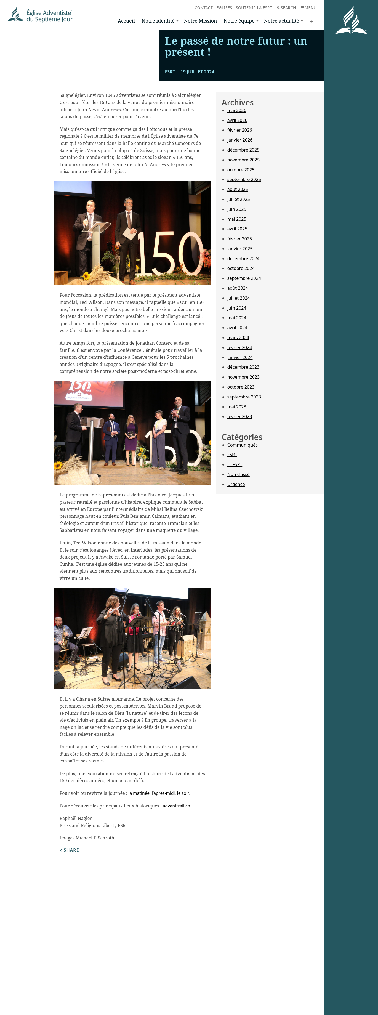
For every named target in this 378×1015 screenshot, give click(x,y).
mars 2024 (238, 423)
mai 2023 (236, 492)
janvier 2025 (240, 334)
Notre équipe (239, 20)
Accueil (126, 20)
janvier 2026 (240, 225)
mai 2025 (236, 304)
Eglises (224, 7)
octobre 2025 (241, 255)
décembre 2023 (243, 452)
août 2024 (237, 373)
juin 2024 (236, 393)
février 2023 (239, 502)
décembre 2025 (243, 235)
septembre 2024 (244, 363)
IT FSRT (234, 550)
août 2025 (237, 275)
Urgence (236, 570)
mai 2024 (236, 403)
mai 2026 (236, 196)
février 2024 (239, 433)
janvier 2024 (240, 443)
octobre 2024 (241, 353)
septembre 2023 (244, 482)
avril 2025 (237, 314)
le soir (185, 878)
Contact (204, 7)
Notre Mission (200, 20)
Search (286, 7)
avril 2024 (237, 413)
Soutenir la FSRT (254, 7)
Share (69, 935)
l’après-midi (164, 878)
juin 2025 (236, 294)
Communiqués (242, 530)
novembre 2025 (243, 245)
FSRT (232, 540)
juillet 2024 (238, 383)
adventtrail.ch (177, 891)
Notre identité (158, 20)
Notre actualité (281, 20)
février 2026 (239, 215)
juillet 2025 (238, 284)
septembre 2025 (244, 265)
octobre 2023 (241, 472)
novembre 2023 (243, 462)
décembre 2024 (243, 344)
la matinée (139, 878)
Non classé (238, 560)
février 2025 (239, 324)
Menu (308, 7)
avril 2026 (237, 205)
